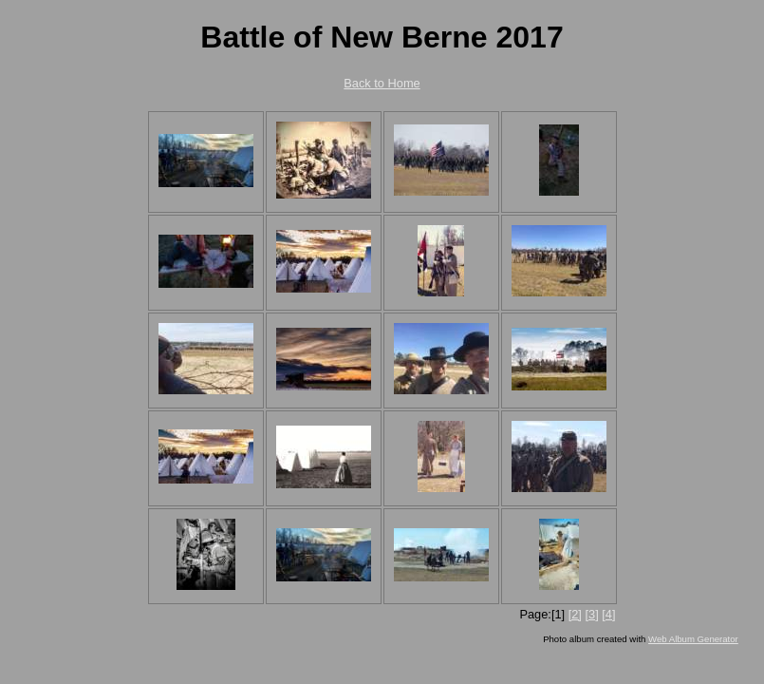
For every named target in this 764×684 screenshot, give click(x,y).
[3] (591, 614)
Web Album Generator (693, 639)
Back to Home (381, 83)
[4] (608, 614)
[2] (575, 614)
